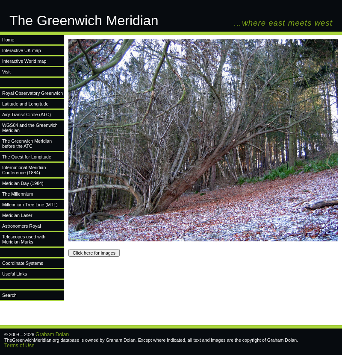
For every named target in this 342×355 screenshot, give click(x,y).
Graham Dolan (52, 334)
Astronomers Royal (21, 226)
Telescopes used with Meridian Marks (23, 239)
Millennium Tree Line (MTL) (30, 204)
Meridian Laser (17, 215)
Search (9, 295)
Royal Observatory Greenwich (32, 93)
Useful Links (14, 273)
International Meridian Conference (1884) (24, 170)
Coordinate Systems (22, 263)
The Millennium (17, 194)
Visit (6, 71)
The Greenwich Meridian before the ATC (27, 143)
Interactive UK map (21, 50)
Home (8, 39)
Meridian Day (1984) (23, 183)
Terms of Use (19, 346)
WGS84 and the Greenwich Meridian (30, 128)
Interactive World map (24, 61)
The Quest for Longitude (26, 156)
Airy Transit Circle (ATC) (26, 114)
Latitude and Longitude (25, 103)
